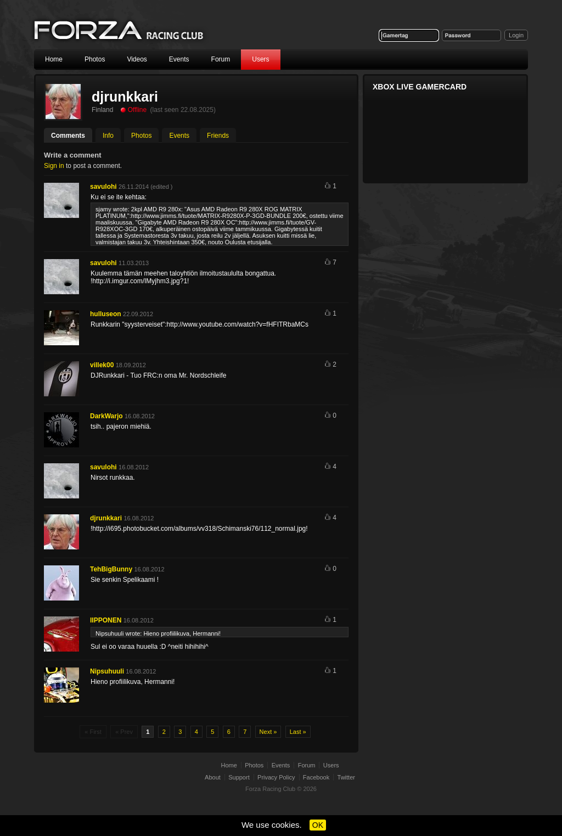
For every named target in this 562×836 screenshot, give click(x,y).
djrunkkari (106, 518)
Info (108, 135)
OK (317, 825)
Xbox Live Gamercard (420, 86)
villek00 (102, 365)
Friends (218, 135)
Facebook (316, 777)
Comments (68, 135)
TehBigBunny (111, 569)
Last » (298, 731)
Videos (137, 59)
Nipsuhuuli (107, 671)
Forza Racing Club (119, 31)
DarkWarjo (106, 416)
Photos (95, 59)
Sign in (54, 166)
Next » (268, 731)
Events (179, 59)
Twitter (346, 777)
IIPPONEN (105, 620)
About (213, 777)
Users (260, 59)
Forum (221, 59)
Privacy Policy (276, 777)
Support (239, 777)
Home (54, 59)
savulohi (103, 186)
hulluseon (105, 314)
